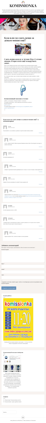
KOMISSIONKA (23, 5)
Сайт (2, 275)
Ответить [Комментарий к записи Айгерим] (40, 226)
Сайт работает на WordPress (16, 420)
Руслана (10, 205)
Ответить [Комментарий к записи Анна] (40, 184)
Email (3, 269)
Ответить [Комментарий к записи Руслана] (40, 212)
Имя (2, 263)
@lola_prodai (7, 105)
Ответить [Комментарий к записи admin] (40, 146)
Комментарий (5, 249)
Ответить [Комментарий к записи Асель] (40, 132)
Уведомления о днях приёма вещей (13, 401)
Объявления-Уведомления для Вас (13, 400)
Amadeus (28, 420)
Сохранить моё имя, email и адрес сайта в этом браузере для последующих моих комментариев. (21, 282)
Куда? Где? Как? (18, 55)
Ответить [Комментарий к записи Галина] (40, 159)
